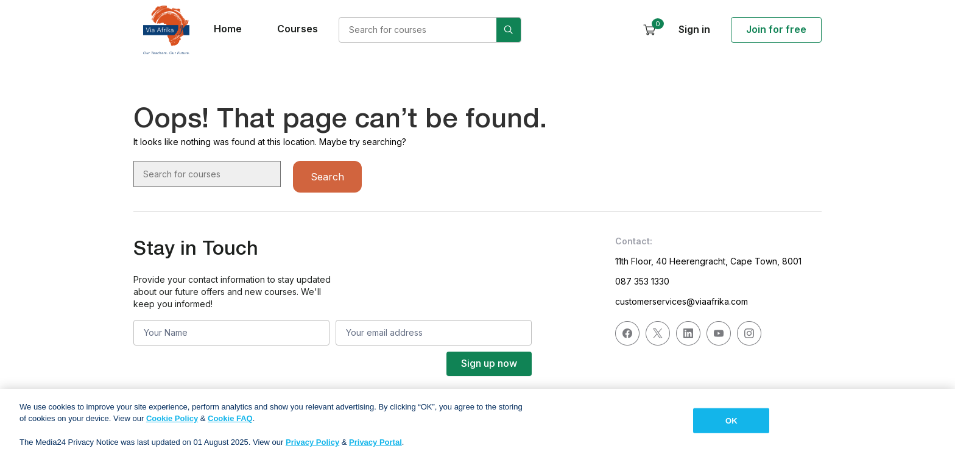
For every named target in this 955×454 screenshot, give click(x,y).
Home (228, 29)
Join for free (776, 29)
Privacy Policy (312, 448)
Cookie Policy (172, 424)
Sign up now (489, 363)
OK (731, 426)
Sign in (694, 29)
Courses (297, 29)
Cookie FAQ (230, 424)
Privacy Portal (375, 448)
